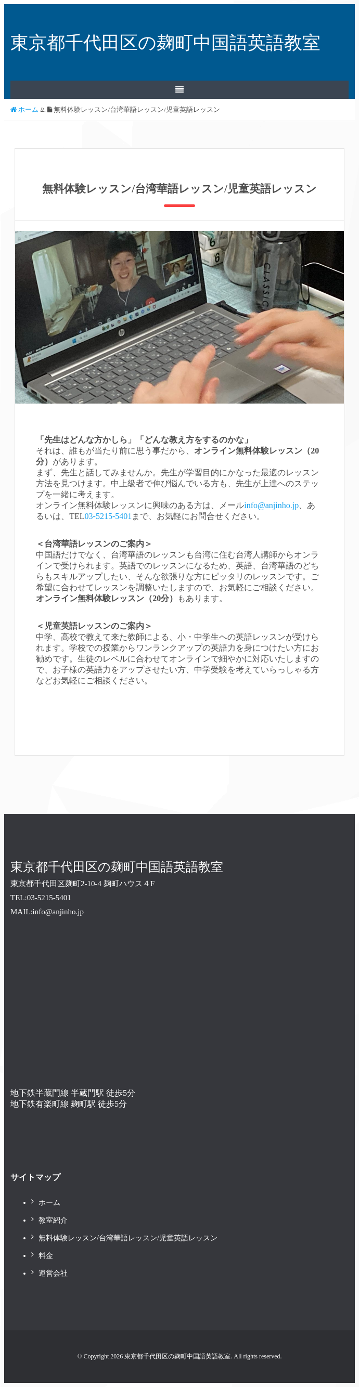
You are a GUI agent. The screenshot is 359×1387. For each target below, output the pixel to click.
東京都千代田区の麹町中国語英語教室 (165, 43)
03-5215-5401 (108, 516)
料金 (46, 1256)
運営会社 (53, 1273)
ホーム (49, 1203)
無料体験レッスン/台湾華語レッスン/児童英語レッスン (128, 1238)
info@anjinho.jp (271, 505)
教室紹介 (53, 1220)
